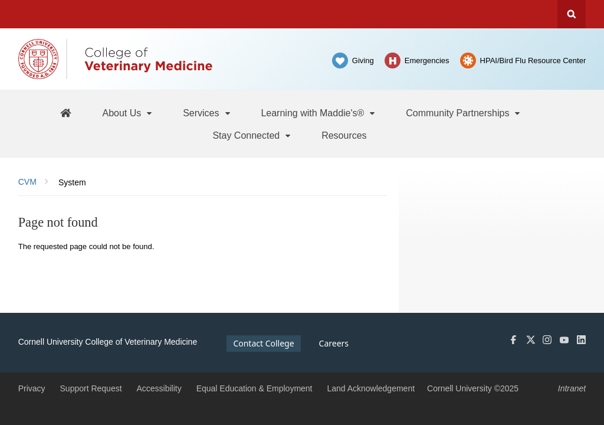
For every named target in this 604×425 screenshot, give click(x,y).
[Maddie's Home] (65, 112)
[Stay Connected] (252, 135)
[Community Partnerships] (463, 113)
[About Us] (128, 113)
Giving (363, 60)
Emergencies (427, 60)
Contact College (263, 343)
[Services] (207, 113)
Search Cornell (571, 14)
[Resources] (344, 135)
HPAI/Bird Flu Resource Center (533, 60)
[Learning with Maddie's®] (318, 113)
